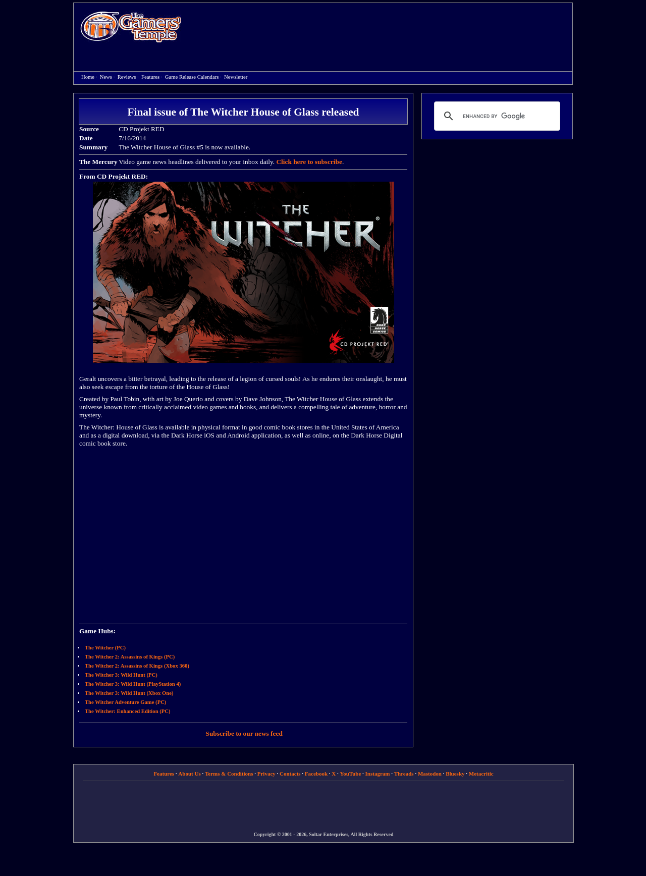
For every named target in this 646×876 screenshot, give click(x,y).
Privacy (266, 774)
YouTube (350, 774)
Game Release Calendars (192, 77)
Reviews (127, 77)
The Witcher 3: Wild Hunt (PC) (121, 675)
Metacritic (481, 774)
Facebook (316, 774)
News (106, 77)
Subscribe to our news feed (244, 733)
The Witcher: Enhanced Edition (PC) (128, 711)
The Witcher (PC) (105, 647)
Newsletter (235, 77)
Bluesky (455, 774)
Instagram (377, 774)
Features (150, 77)
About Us (189, 774)
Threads (404, 774)
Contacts (290, 774)
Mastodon (430, 774)
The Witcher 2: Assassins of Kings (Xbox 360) (137, 666)
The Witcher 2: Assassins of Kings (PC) (130, 657)
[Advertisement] (382, 28)
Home (130, 26)
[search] (495, 116)
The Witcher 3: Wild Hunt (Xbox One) (129, 693)
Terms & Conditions (229, 774)
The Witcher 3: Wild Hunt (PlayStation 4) (133, 684)
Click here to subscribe (309, 162)
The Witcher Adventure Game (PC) (125, 702)
